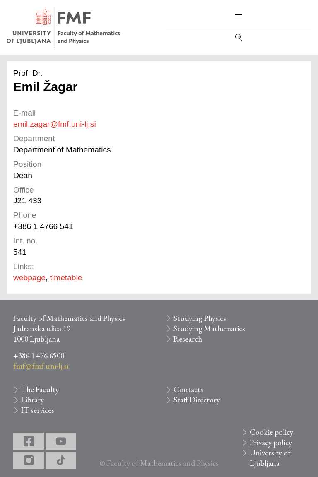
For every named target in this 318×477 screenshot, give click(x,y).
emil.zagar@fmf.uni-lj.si (54, 124)
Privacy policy (271, 442)
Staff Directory (196, 400)
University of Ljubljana (270, 458)
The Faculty (40, 389)
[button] (238, 17)
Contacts (188, 389)
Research (187, 339)
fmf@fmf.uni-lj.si (40, 366)
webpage (29, 277)
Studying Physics (199, 318)
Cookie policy (271, 432)
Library (32, 400)
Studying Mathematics (209, 328)
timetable (66, 277)
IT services (37, 410)
